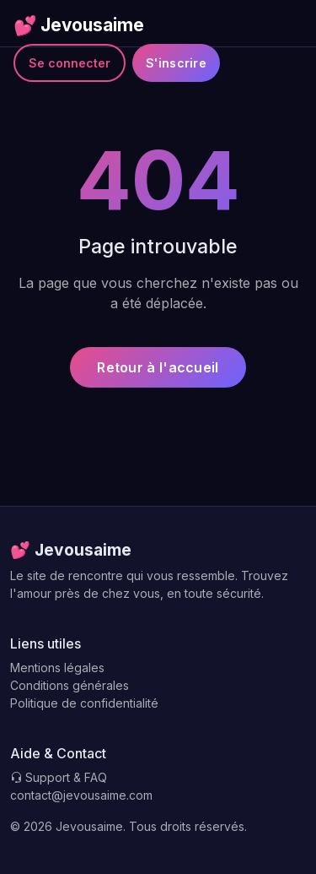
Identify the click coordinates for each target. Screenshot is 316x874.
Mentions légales (57, 667)
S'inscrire (176, 63)
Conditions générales (69, 685)
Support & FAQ (58, 777)
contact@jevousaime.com (81, 795)
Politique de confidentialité (84, 703)
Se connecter (69, 63)
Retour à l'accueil (157, 367)
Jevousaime (78, 25)
